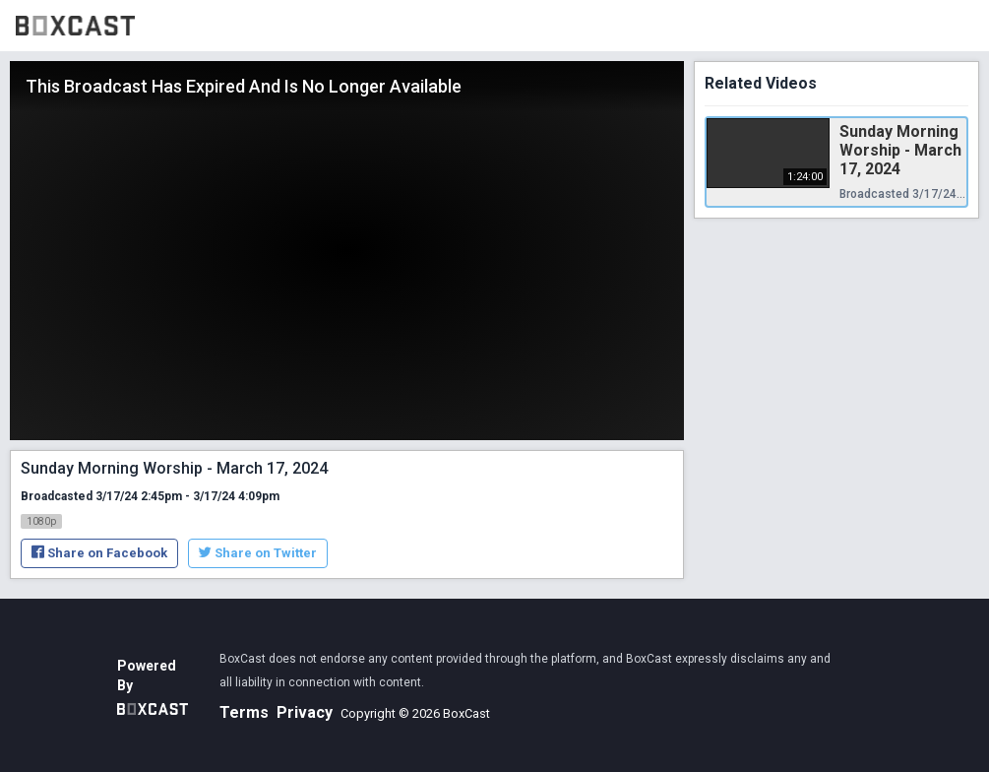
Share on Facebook (99, 553)
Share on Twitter (258, 553)
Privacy (305, 712)
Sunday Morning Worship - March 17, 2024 (900, 150)
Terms (244, 712)
